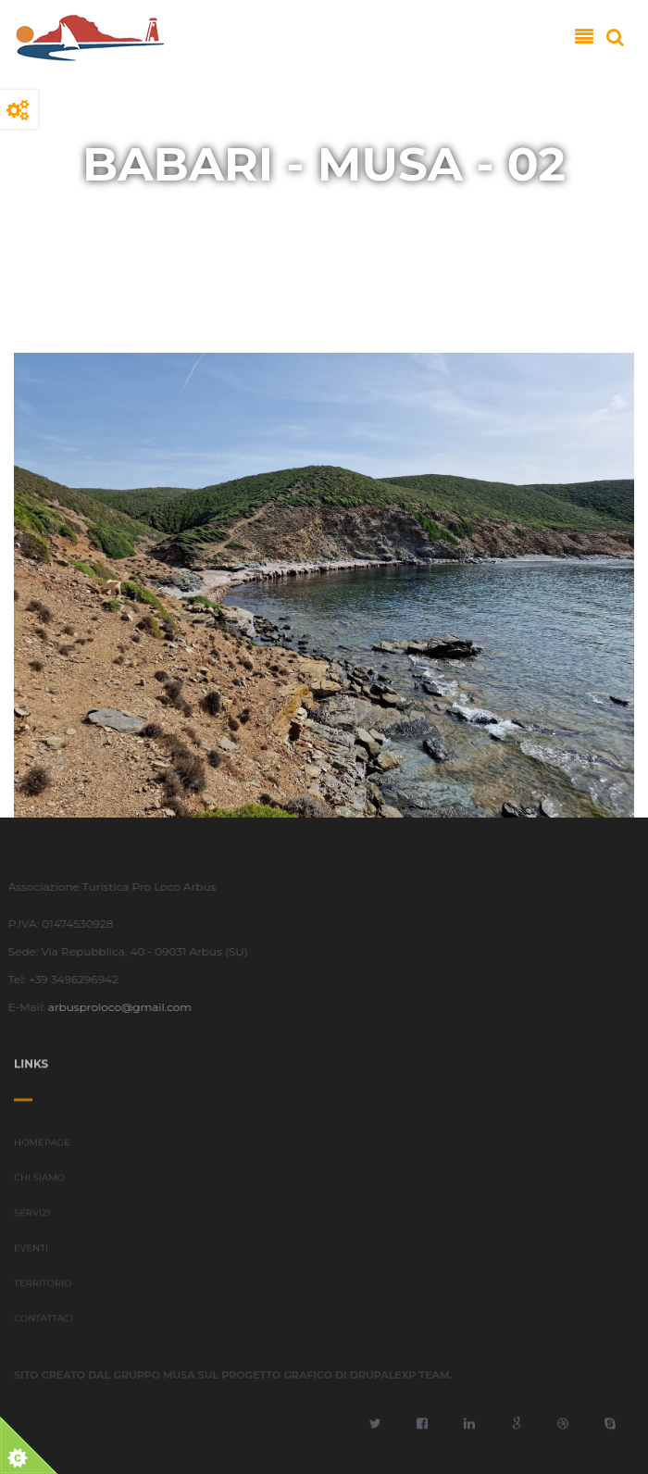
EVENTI (31, 1251)
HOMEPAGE (42, 1146)
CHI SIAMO (39, 1181)
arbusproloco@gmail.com (116, 1007)
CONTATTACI (43, 1322)
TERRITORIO (43, 1286)
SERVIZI (32, 1216)
